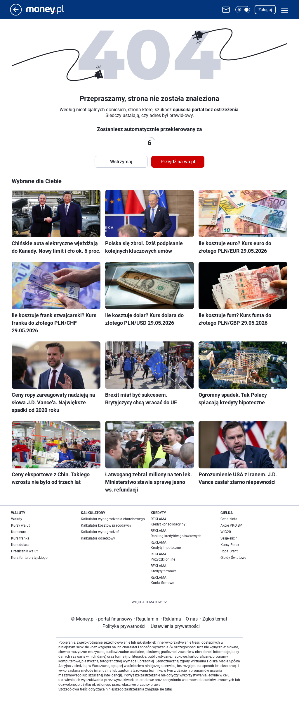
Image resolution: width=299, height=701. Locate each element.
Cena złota (228, 519)
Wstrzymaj (121, 161)
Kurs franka (20, 538)
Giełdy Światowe (233, 558)
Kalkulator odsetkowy (98, 538)
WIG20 (225, 532)
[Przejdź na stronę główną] (16, 14)
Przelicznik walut (24, 551)
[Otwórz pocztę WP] (226, 9)
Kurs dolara (20, 545)
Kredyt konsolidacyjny (168, 524)
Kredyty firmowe (163, 571)
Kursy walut (20, 525)
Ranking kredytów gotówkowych (176, 536)
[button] (242, 9)
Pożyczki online (163, 559)
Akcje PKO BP (231, 525)
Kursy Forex (229, 545)
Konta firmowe (162, 583)
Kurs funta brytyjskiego (29, 558)
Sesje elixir (228, 538)
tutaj (168, 689)
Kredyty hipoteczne (166, 548)
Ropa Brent (229, 551)
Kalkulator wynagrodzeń (100, 532)
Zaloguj (265, 9)
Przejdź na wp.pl (178, 161)
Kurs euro (18, 532)
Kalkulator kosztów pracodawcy (106, 525)
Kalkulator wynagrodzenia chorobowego (113, 519)
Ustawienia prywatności (174, 626)
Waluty (16, 519)
